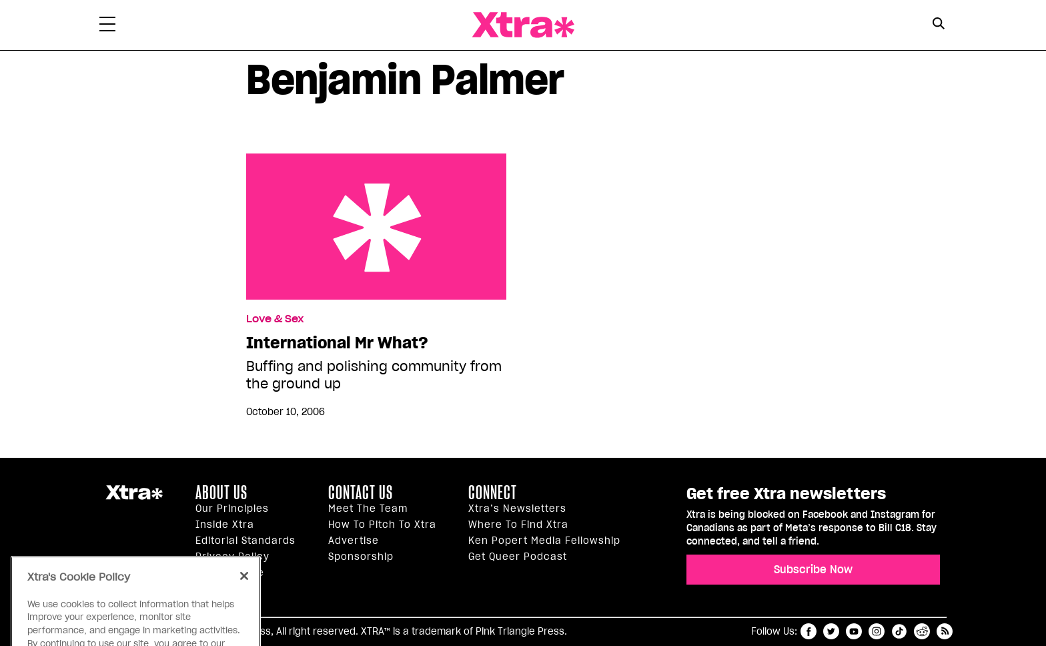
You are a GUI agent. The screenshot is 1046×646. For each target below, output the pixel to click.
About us (221, 493)
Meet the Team (368, 509)
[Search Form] (938, 25)
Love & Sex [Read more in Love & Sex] (275, 319)
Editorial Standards (245, 541)
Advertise (353, 541)
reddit (922, 631)
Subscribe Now (813, 569)
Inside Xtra (224, 525)
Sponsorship (361, 557)
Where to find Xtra (518, 525)
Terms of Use (229, 573)
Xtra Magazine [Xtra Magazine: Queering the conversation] (523, 25)
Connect (492, 493)
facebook (809, 631)
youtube (854, 631)
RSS (945, 631)
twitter (831, 631)
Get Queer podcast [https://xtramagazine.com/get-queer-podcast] (517, 557)
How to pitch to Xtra (382, 525)
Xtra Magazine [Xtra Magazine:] (134, 498)
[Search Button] (938, 23)
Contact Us (360, 493)
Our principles (232, 509)
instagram (877, 631)
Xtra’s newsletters (517, 509)
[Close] (244, 594)
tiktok (899, 631)
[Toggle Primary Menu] (107, 27)
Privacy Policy (232, 557)
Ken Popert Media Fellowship (544, 541)
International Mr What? (376, 226)
